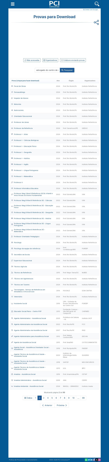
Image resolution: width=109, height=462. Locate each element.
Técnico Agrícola (19, 267)
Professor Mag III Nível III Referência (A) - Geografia (32, 212)
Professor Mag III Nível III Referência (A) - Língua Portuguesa (30, 224)
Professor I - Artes (19, 134)
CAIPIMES (85, 311)
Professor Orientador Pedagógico (25, 236)
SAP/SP (66, 362)
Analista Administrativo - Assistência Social (29, 380)
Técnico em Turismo (20, 285)
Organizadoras (50, 60)
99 (83, 398)
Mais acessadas (31, 60)
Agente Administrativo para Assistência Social (30, 336)
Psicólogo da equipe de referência (25, 248)
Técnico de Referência (21, 273)
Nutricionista (17, 110)
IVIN (83, 194)
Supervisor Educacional (21, 260)
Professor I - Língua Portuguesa (24, 170)
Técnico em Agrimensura (22, 279)
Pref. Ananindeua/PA (71, 374)
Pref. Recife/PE (68, 324)
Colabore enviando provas (73, 60)
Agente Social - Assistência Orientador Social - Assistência (30, 348)
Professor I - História (20, 158)
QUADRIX (85, 355)
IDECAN (85, 336)
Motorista (16, 104)
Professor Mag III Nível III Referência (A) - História (31, 218)
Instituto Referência (89, 86)
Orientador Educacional (21, 116)
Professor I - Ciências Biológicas (25, 140)
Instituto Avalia (87, 386)
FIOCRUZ (66, 291)
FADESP (85, 348)
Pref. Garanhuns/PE (70, 128)
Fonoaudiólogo (18, 92)
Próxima (62, 405)
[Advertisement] (35, 40)
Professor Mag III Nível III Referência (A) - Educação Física (32, 206)
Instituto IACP (87, 318)
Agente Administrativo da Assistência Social (29, 324)
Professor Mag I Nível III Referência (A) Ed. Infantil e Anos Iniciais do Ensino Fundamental (32, 194)
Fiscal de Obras (18, 86)
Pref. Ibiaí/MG (68, 342)
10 (73, 398)
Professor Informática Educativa (24, 188)
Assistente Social (19, 303)
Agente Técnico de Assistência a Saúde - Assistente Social (28, 368)
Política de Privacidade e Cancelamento (23, 460)
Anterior (47, 405)
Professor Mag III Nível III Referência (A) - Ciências (31, 200)
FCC (83, 324)
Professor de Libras (20, 122)
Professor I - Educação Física (23, 146)
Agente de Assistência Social (23, 342)
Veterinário (16, 297)
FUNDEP (85, 248)
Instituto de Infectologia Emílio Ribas (70, 355)
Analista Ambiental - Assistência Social (27, 386)
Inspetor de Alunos (19, 98)
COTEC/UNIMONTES (89, 342)
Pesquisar (67, 70)
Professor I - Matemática (22, 176)
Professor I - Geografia (21, 152)
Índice (28, 398)
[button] (12, 4)
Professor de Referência (22, 128)
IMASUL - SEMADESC (71, 386)
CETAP (84, 374)
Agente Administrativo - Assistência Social (28, 318)
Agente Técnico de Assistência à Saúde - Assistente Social (28, 355)
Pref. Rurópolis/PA (69, 348)
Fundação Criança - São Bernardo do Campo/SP (70, 311)
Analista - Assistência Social (23, 374)
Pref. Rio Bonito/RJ (70, 86)
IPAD (83, 330)
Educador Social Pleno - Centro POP (26, 311)
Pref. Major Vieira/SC (71, 273)
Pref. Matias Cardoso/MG (68, 336)
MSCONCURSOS (88, 362)
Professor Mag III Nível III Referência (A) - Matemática (28, 230)
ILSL (64, 368)
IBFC (83, 368)
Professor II (17, 182)
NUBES (84, 273)
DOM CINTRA (87, 291)
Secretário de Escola (20, 254)
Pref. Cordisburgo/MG (69, 248)
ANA (64, 380)
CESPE (84, 380)
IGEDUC (85, 128)
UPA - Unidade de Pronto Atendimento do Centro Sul (70, 303)
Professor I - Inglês (19, 164)
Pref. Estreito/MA (69, 194)
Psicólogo (16, 242)
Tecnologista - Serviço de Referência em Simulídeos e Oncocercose (28, 291)
